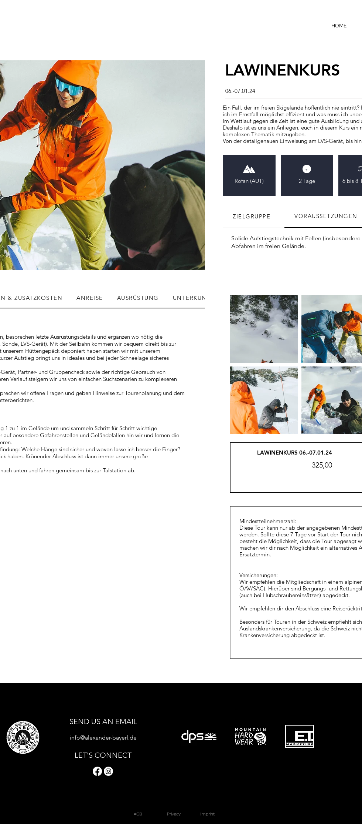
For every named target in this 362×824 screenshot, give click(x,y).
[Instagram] (108, 771)
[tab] (253, 216)
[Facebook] (97, 771)
